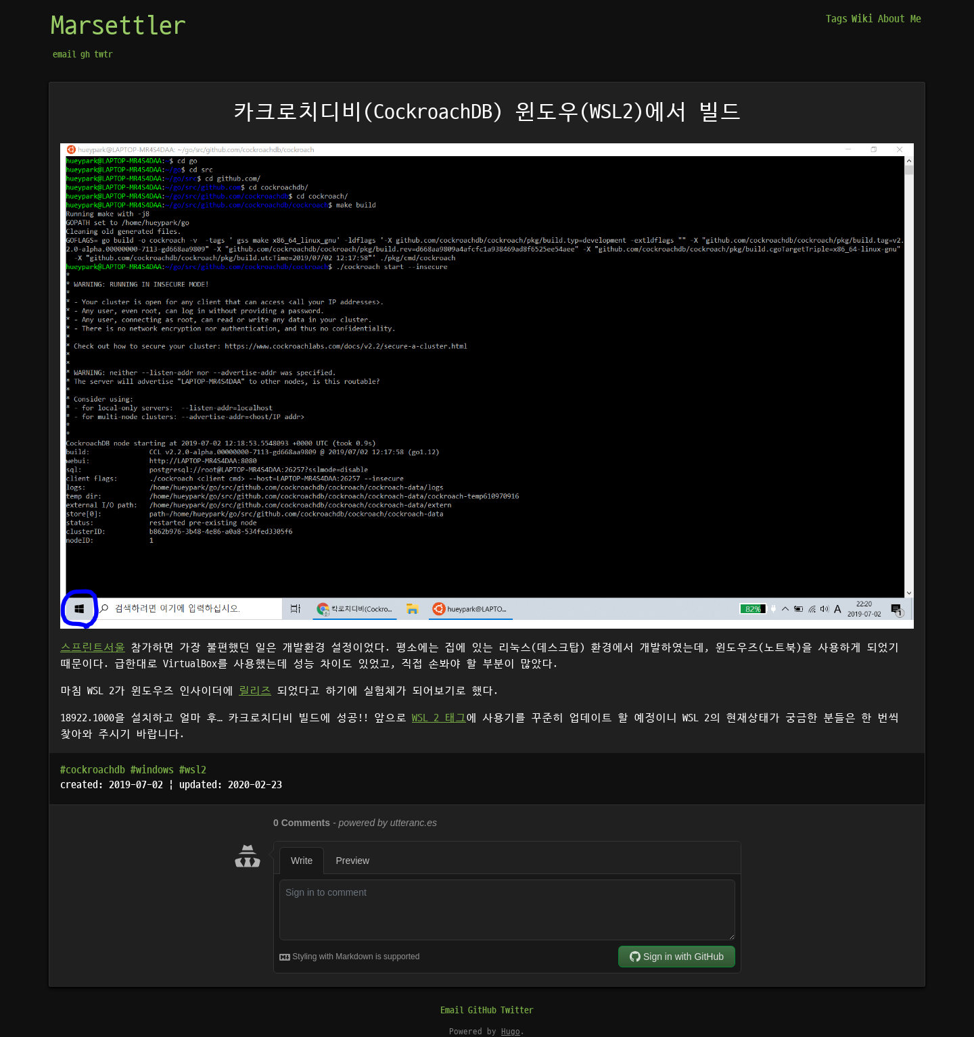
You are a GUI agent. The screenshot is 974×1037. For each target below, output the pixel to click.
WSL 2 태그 (439, 718)
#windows (152, 770)
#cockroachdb (92, 770)
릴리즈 (255, 691)
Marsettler (118, 26)
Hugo (510, 1031)
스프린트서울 (92, 648)
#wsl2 (192, 770)
